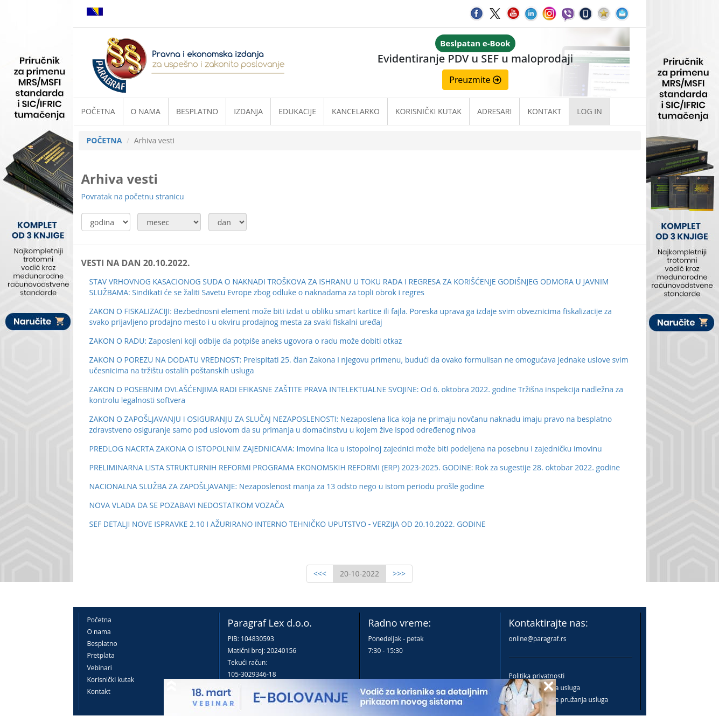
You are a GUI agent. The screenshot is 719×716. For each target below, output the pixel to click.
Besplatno (197, 111)
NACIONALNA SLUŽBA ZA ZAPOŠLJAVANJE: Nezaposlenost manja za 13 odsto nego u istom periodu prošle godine (286, 486)
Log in (589, 111)
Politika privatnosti (537, 675)
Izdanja (248, 111)
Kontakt (98, 691)
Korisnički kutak (111, 679)
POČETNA (104, 140)
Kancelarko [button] (356, 111)
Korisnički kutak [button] (428, 111)
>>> (399, 573)
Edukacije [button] (297, 111)
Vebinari (99, 667)
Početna (98, 111)
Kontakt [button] (544, 111)
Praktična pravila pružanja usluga (559, 699)
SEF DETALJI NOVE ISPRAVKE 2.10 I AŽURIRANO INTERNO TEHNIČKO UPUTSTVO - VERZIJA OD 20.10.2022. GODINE (287, 524)
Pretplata (101, 655)
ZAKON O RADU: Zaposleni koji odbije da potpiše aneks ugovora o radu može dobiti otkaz (245, 341)
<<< (319, 573)
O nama (145, 111)
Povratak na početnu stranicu (132, 196)
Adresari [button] (494, 111)
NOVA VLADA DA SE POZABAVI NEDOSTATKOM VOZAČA (186, 505)
